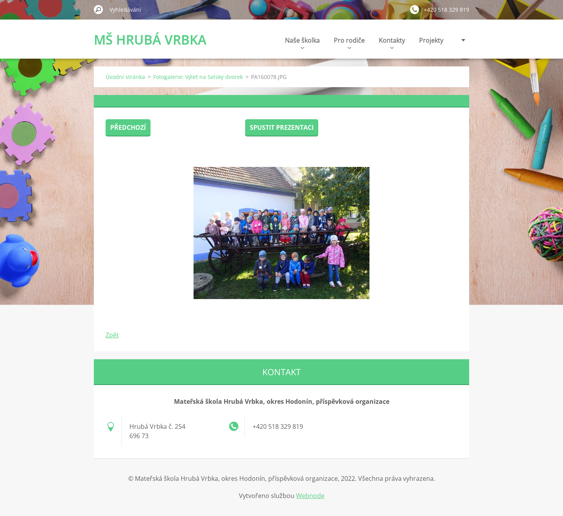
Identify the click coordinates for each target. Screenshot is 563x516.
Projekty (431, 40)
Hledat (98, 9)
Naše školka (302, 42)
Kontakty (392, 42)
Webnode (310, 495)
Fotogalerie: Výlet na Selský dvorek (198, 77)
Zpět (112, 335)
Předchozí (128, 127)
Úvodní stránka (125, 77)
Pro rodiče (349, 42)
